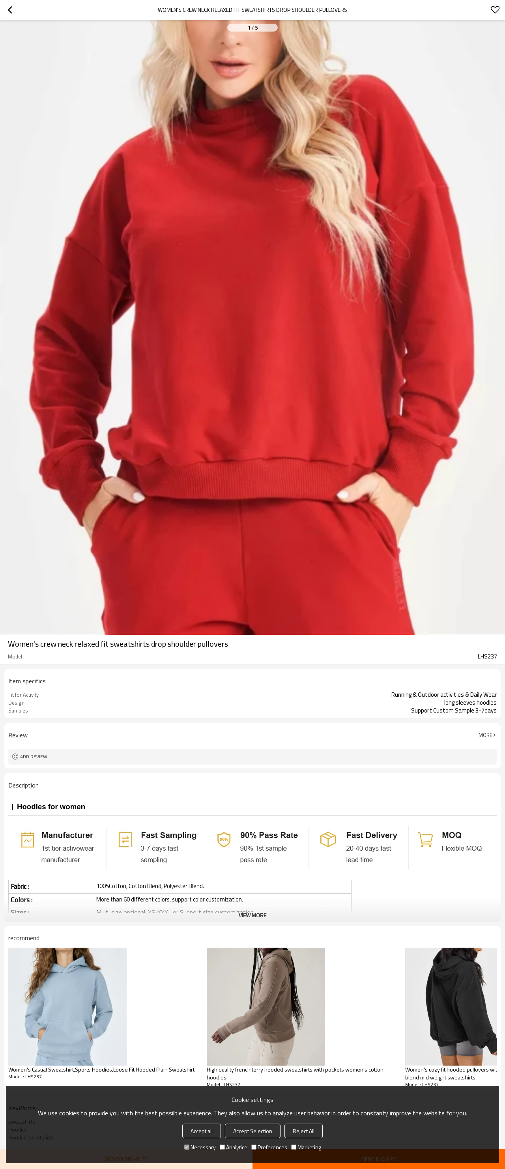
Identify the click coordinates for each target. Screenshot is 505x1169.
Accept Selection (252, 1131)
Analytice (233, 1147)
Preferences (269, 1147)
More (485, 735)
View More (252, 915)
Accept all (202, 1131)
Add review (33, 756)
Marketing (306, 1147)
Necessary (200, 1147)
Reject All (303, 1131)
